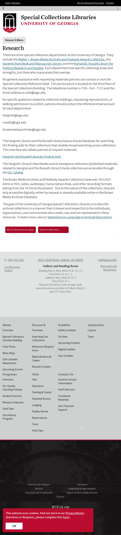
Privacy (60, 497)
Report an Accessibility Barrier (82, 492)
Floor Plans (9, 346)
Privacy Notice (75, 513)
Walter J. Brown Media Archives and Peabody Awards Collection (61, 59)
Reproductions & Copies (41, 358)
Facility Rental (40, 411)
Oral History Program (9, 417)
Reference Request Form (43, 348)
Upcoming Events (13, 369)
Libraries (16, 3)
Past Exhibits (65, 355)
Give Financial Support (66, 408)
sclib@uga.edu (107, 260)
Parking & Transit (42, 392)
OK (14, 526)
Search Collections (49, 229)
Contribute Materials (64, 398)
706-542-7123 (16, 260)
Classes (92, 330)
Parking (8, 270)
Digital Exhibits (66, 349)
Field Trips (8, 408)
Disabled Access (41, 398)
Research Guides (41, 366)
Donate (110, 3)
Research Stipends (13, 402)
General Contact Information (67, 381)
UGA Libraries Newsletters (10, 361)
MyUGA (39, 488)
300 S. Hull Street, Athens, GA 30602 (60, 260)
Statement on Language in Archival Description (80, 217)
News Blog (9, 353)
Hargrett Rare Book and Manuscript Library (32, 64)
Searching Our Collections (40, 338)
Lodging (37, 405)
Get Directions (12, 267)
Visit (34, 379)
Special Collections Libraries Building (13, 338)
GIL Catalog (15, 172)
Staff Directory (66, 389)
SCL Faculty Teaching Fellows (12, 388)
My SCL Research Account (90, 3)
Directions (38, 386)
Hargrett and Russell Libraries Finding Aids (32, 157)
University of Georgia (60, 462)
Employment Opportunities (82, 488)
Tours (91, 336)
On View (62, 336)
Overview (8, 330)
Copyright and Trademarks (39, 492)
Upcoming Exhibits (69, 343)
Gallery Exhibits (67, 330)
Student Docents (12, 396)
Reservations (39, 417)
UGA (7, 3)
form (66, 517)
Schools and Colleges (39, 484)
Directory (82, 484)
